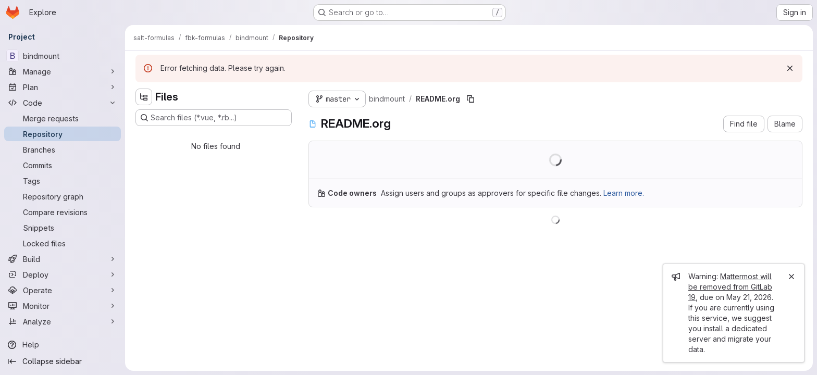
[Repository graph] (62, 196)
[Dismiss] (790, 68)
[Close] (791, 276)
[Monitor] (62, 305)
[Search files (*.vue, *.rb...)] (213, 117)
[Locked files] (62, 243)
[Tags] (62, 180)
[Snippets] (62, 227)
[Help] (62, 345)
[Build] (62, 259)
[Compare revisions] (62, 212)
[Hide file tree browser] (143, 97)
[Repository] (62, 134)
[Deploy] (62, 274)
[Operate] (62, 290)
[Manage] (62, 71)
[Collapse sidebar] (62, 361)
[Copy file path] (470, 99)
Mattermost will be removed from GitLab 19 (730, 287)
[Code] (62, 102)
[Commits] (62, 165)
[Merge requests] (62, 118)
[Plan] (62, 87)
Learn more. (623, 193)
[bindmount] (62, 55)
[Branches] (62, 149)
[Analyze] (62, 321)
